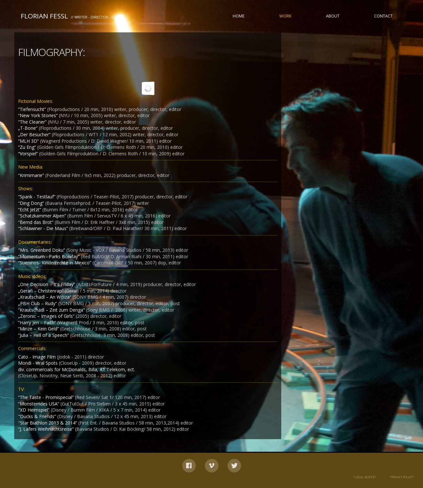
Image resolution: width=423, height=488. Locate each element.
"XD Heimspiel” (34, 410)
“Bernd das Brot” (36, 222)
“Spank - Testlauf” (37, 197)
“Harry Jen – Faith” (37, 322)
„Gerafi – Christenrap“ (41, 291)
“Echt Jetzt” (30, 209)
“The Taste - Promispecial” (46, 397)
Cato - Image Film (37, 357)
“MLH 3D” (28, 141)
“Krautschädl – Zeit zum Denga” (52, 310)
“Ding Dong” (31, 203)
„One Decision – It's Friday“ (47, 284)
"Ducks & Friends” (37, 416)
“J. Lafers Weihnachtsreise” (46, 429)
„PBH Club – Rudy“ (38, 303)
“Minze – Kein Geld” (39, 329)
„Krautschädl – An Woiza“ (45, 297)
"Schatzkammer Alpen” (42, 216)
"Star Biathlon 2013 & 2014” (48, 423)
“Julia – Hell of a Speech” (44, 335)
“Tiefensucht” (32, 109)
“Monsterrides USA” (39, 404)
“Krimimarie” (31, 175)
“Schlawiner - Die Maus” (43, 228)
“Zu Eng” (27, 147)
